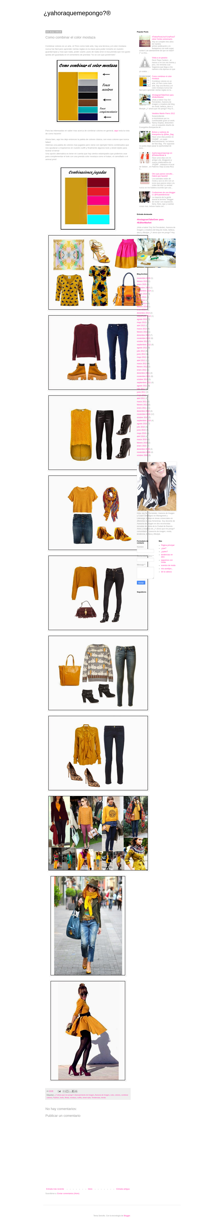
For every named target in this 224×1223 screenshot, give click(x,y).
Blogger (127, 1216)
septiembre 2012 (144, 345)
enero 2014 (141, 310)
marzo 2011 (142, 402)
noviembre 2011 (143, 376)
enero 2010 (141, 446)
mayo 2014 (141, 297)
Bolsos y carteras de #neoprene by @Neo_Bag (163, 133)
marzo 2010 (142, 439)
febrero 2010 (142, 443)
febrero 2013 (142, 332)
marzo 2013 (142, 329)
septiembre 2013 (144, 316)
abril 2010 (141, 436)
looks (62, 1097)
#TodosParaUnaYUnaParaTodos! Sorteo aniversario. (163, 38)
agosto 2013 (142, 319)
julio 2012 (141, 351)
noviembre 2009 (143, 452)
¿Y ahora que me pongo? (64, 1095)
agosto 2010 (142, 424)
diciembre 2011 (143, 373)
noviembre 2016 (143, 278)
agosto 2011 (142, 386)
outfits (79, 1097)
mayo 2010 (141, 433)
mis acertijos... (167, 569)
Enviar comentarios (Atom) (68, 1193)
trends (103, 1097)
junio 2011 (141, 392)
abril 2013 (141, 325)
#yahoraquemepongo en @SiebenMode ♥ (162, 154)
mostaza (73, 1097)
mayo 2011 (141, 395)
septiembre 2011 (144, 382)
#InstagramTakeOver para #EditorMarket (163, 96)
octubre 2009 (142, 455)
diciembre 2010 (143, 411)
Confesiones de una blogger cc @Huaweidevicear (163, 193)
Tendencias (96, 1097)
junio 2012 (141, 354)
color (112, 1095)
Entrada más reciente (55, 1189)
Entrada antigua (123, 1189)
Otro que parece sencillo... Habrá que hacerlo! (163, 175)
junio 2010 (141, 430)
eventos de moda (168, 565)
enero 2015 (141, 284)
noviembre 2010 (143, 414)
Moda (67, 1097)
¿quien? (164, 551)
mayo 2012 (141, 357)
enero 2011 (141, 408)
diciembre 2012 (143, 335)
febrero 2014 (142, 307)
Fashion (56, 1097)
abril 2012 (141, 360)
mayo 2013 (141, 322)
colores (117, 1095)
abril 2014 (141, 300)
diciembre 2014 (143, 288)
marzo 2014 (142, 303)
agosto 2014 (142, 294)
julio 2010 (141, 427)
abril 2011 (141, 398)
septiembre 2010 (144, 420)
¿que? (163, 548)
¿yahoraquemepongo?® (77, 13)
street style (87, 1097)
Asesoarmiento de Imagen (84, 1095)
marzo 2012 (142, 363)
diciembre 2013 (143, 313)
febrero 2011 (142, 405)
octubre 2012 (142, 341)
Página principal (167, 545)
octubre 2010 (142, 417)
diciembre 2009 (143, 449)
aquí (116, 130)
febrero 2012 (142, 367)
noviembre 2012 (143, 338)
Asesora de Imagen (102, 1095)
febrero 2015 (142, 281)
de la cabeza (166, 572)
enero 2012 (141, 370)
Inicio (90, 1189)
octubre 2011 (142, 379)
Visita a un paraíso (159, 58)
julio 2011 (141, 389)
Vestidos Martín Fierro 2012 (163, 113)
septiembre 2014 (144, 291)
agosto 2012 (142, 348)
